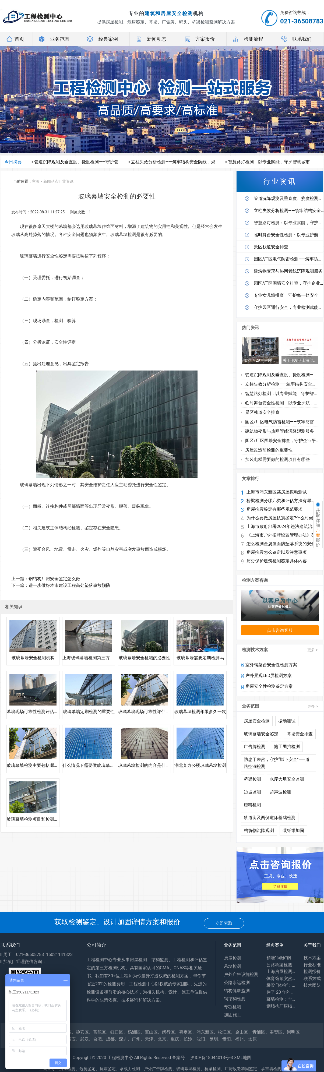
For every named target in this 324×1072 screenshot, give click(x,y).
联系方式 (312, 978)
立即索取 (224, 923)
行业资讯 (65, 181)
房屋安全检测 (257, 721)
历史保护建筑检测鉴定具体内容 (276, 561)
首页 (15, 39)
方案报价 (199, 39)
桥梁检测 (252, 779)
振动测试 (286, 721)
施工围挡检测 (287, 746)
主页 (36, 181)
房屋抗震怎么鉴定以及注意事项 (276, 552)
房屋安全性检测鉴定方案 (267, 686)
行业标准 (312, 964)
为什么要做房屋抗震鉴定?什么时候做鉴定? (281, 518)
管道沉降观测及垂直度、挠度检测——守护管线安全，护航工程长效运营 (102, 161)
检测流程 (247, 39)
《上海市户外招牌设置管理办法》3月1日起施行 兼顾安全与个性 (281, 535)
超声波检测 (280, 792)
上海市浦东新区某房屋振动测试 (276, 492)
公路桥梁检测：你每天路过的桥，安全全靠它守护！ (280, 964)
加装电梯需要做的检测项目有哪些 (277, 459)
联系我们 (296, 39)
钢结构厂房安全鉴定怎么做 (54, 578)
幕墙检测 (232, 966)
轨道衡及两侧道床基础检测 (269, 817)
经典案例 (102, 39)
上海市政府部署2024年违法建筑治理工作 (281, 526)
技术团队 (312, 985)
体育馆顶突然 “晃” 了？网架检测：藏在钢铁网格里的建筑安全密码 (280, 978)
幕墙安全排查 (300, 733)
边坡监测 (252, 792)
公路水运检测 (237, 982)
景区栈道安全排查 (262, 412)
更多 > (312, 650)
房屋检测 (232, 958)
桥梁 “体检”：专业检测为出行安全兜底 (280, 985)
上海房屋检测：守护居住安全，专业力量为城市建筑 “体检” (280, 971)
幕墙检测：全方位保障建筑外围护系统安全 (280, 999)
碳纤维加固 (293, 830)
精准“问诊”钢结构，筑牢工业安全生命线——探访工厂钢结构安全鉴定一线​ (280, 957)
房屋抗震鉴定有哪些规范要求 (274, 509)
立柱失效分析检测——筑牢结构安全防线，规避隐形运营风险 (188, 161)
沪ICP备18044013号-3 (211, 1057)
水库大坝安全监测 (287, 779)
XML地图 (243, 1057)
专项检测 (232, 1006)
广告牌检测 (254, 746)
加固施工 (232, 1014)
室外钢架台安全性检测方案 (269, 664)
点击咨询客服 (280, 630)
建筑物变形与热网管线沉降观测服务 (279, 431)
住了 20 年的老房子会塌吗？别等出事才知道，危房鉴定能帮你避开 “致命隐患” (280, 992)
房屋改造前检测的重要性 (269, 450)
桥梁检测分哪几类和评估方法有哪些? (281, 500)
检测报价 (312, 971)
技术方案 (312, 957)
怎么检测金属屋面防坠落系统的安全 (280, 543)
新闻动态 (150, 39)
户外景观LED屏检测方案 (266, 675)
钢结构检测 (234, 998)
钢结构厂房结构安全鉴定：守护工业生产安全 (280, 1005)
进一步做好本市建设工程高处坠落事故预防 (69, 585)
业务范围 (53, 39)
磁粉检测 (252, 804)
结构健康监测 (237, 990)
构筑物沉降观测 (259, 830)
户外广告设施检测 (241, 974)
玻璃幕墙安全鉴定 (261, 733)
